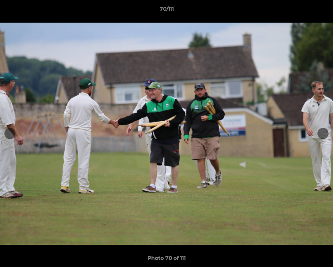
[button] (319, 10)
